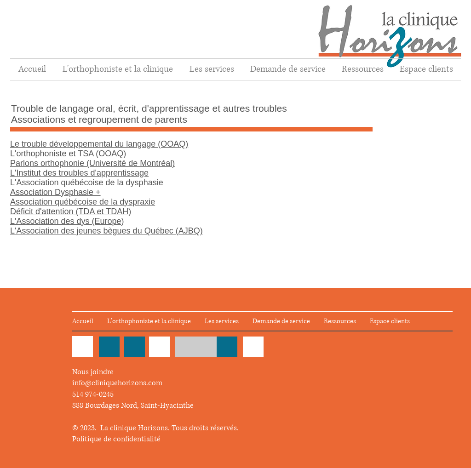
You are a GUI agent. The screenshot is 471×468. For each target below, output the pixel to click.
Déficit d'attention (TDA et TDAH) (70, 211)
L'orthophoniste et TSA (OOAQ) (68, 153)
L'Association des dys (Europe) (67, 221)
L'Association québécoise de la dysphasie (86, 182)
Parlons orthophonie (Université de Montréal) (92, 163)
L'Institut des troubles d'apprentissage (79, 172)
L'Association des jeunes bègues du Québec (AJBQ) (106, 230)
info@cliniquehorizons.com (117, 383)
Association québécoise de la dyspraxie (82, 201)
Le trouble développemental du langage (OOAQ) (99, 143)
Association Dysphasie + (55, 192)
